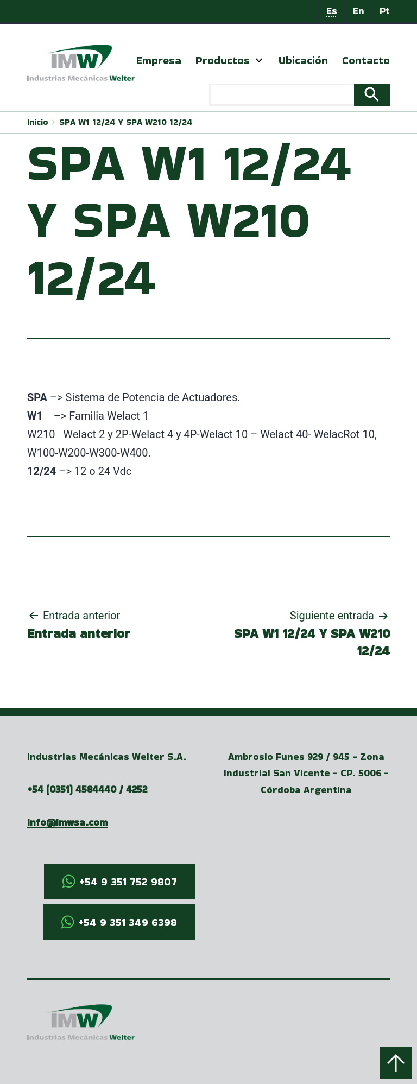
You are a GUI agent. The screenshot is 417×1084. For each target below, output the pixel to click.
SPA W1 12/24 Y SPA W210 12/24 (126, 122)
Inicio (37, 122)
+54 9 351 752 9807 (128, 881)
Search (372, 95)
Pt (385, 10)
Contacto (366, 60)
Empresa (158, 60)
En (358, 10)
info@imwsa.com (67, 822)
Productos (222, 60)
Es (331, 10)
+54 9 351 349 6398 (127, 922)
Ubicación (303, 60)
